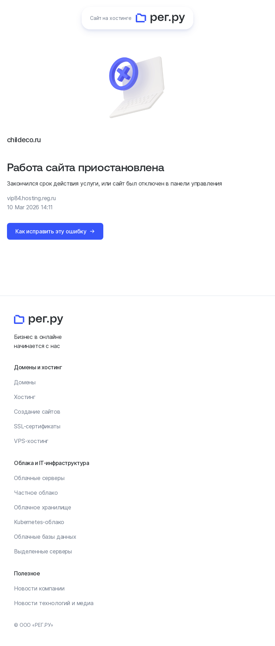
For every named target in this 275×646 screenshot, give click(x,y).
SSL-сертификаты (37, 426)
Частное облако (36, 492)
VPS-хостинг (31, 440)
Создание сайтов (37, 411)
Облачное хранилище (42, 507)
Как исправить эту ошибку (51, 231)
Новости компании (39, 588)
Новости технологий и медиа (54, 603)
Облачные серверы (39, 477)
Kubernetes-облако (39, 521)
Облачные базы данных (45, 536)
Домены (25, 382)
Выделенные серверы (43, 551)
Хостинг (25, 396)
